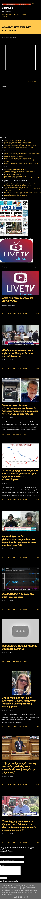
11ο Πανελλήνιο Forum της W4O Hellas (15, 169)
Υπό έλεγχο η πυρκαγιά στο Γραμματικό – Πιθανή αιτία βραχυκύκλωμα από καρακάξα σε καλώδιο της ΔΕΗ (19, 826)
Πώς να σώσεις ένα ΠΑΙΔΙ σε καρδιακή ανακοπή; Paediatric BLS (22, 178)
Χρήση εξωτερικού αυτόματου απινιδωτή (15, 176)
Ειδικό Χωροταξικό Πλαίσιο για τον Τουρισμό (16, 187)
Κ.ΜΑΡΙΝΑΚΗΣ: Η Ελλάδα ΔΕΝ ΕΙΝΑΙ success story (18, 595)
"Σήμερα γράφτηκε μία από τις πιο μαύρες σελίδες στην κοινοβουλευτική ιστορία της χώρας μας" (19, 768)
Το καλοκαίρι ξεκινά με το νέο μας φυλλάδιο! (16, 144)
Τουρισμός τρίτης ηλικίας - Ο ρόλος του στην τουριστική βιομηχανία (22, 163)
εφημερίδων (18, 236)
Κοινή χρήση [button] (32, 81)
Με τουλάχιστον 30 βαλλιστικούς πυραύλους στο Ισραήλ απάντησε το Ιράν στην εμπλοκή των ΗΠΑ (19, 541)
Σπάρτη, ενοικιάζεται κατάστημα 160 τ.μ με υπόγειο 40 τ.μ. (20, 145)
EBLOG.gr (7, 7)
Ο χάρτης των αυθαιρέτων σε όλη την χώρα (15, 195)
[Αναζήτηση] (33, 3)
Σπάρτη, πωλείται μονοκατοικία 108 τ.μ (14, 140)
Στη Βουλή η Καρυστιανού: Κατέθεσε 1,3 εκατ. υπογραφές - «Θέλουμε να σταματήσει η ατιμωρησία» (20, 702)
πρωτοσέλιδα (11, 236)
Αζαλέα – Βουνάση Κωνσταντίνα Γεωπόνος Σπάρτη (17, 142)
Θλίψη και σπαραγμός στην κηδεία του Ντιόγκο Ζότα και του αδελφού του (18, 353)
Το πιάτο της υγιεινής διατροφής (12, 174)
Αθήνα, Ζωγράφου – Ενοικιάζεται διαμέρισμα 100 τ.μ (18, 147)
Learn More (18, 897)
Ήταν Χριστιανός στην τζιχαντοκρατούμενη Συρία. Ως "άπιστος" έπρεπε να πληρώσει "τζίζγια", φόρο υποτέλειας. (20, 409)
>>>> (37, 313)
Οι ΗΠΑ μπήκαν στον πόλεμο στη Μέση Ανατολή (17, 158)
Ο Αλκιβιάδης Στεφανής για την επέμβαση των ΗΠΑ (19, 647)
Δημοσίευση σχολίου (20, 313)
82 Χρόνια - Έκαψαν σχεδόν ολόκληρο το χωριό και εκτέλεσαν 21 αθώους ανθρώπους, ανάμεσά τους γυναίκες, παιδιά (21, 184)
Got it (26, 897)
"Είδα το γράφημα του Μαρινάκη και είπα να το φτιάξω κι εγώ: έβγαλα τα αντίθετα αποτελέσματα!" (20, 475)
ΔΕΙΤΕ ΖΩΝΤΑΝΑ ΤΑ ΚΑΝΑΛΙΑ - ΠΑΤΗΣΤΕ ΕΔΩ (18, 300)
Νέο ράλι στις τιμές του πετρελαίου (13, 156)
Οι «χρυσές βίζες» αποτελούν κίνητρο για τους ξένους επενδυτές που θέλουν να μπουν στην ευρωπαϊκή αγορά (22, 193)
